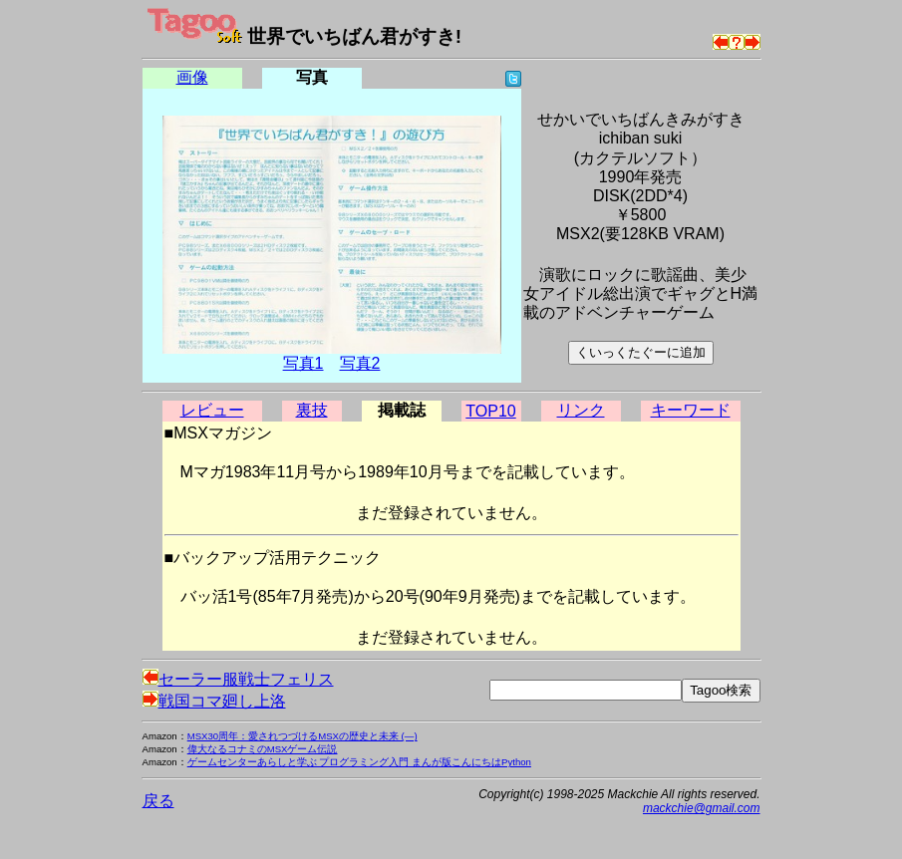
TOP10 (490, 411)
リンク (581, 410)
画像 (192, 77)
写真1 (303, 363)
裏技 (312, 410)
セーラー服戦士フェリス (238, 679)
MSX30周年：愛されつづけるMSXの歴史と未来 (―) (302, 735)
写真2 (360, 363)
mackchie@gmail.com (701, 808)
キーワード (691, 410)
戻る (158, 800)
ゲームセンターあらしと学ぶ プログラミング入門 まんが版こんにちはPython (359, 761)
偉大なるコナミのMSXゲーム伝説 (262, 748)
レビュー (212, 410)
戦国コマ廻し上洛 (214, 701)
